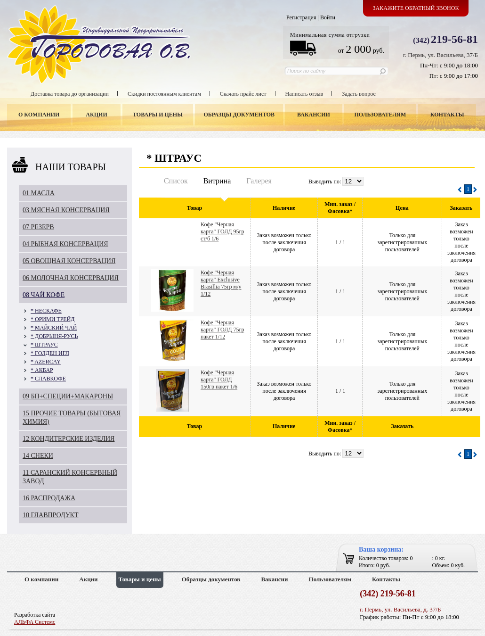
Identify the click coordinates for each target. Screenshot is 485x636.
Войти (327, 17)
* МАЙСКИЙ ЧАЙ (54, 327)
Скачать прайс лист (243, 94)
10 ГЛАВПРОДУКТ (51, 515)
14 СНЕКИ (38, 455)
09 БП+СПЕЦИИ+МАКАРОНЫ (68, 396)
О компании (38, 114)
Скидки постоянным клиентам (164, 94)
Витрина (217, 181)
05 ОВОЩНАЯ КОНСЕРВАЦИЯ (69, 260)
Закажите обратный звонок (416, 8)
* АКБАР (42, 370)
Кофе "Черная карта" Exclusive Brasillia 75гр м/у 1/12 (221, 283)
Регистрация (301, 17)
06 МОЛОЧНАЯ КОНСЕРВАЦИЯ (71, 277)
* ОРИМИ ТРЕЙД (53, 319)
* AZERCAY (46, 361)
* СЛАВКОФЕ (48, 378)
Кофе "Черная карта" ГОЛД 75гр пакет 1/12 (222, 329)
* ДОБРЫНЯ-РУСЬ (54, 336)
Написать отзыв (304, 94)
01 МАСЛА (39, 193)
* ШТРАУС (44, 344)
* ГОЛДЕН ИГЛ (50, 353)
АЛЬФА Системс (34, 622)
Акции (96, 114)
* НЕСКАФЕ (46, 310)
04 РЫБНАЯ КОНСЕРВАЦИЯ (65, 244)
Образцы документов (239, 114)
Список (176, 181)
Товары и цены (158, 114)
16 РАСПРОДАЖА (49, 498)
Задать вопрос (359, 94)
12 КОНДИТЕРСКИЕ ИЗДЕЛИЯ (68, 438)
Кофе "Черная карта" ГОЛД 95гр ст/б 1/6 (222, 231)
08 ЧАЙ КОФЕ (44, 294)
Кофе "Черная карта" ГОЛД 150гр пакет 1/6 (219, 379)
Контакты (447, 114)
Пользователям (380, 114)
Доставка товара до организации (70, 94)
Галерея (259, 181)
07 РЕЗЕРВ (38, 227)
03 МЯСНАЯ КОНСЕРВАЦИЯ (66, 210)
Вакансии (313, 114)
